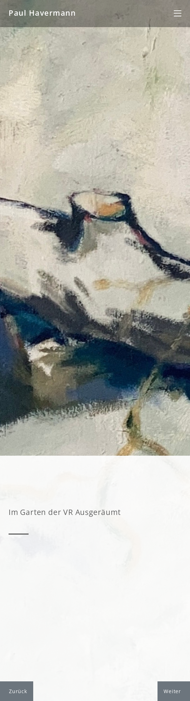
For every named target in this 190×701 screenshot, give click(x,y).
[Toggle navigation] (177, 13)
